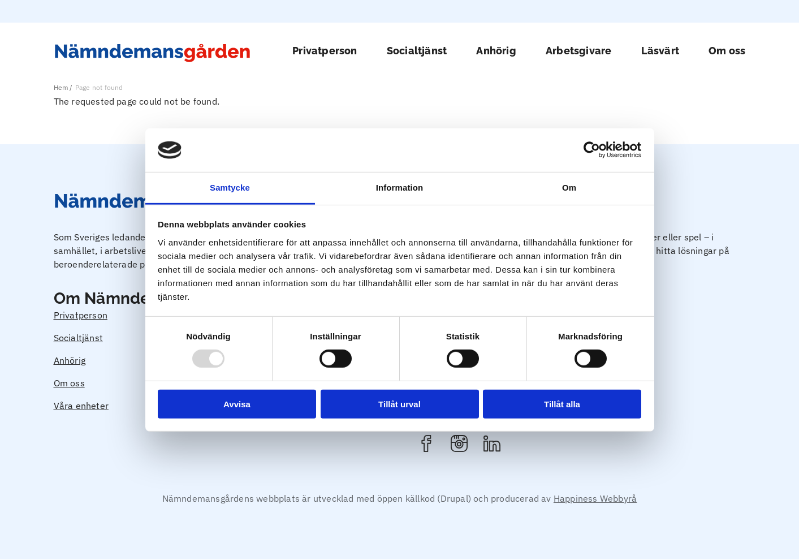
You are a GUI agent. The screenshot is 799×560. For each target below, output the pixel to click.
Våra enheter (81, 405)
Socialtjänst (417, 51)
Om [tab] (569, 187)
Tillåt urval (399, 403)
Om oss (727, 51)
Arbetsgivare (578, 51)
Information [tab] (400, 187)
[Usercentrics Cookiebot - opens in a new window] (591, 149)
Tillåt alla (562, 403)
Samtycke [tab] (230, 187)
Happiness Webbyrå (595, 498)
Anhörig (496, 51)
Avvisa (237, 403)
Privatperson (324, 51)
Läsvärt (660, 51)
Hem (61, 87)
